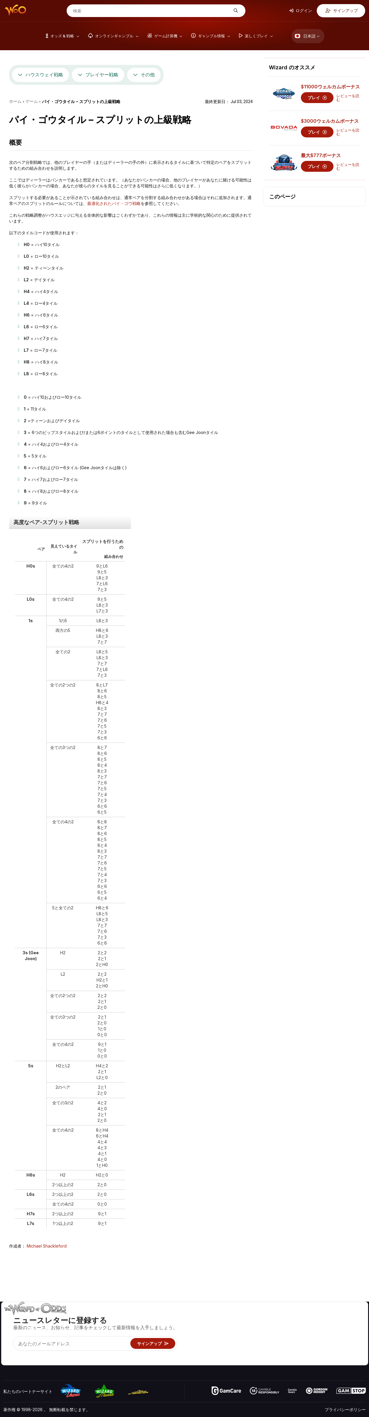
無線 (303, 1351)
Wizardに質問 (257, 1360)
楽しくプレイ (256, 1343)
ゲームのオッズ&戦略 (263, 1317)
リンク (305, 1334)
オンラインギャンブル (264, 1351)
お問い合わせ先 (313, 1326)
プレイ (317, 97)
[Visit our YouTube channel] (8, 1353)
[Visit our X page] (21, 1353)
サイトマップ (349, 1334)
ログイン (300, 10)
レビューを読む (347, 98)
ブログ (343, 1326)
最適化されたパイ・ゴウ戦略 (114, 203)
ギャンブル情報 (258, 1334)
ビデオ (343, 1317)
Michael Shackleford (47, 1245)
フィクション (349, 1343)
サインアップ (342, 10)
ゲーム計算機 (256, 1326)
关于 (303, 1317)
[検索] (151, 11)
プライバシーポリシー (345, 1409)
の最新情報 (309, 1343)
